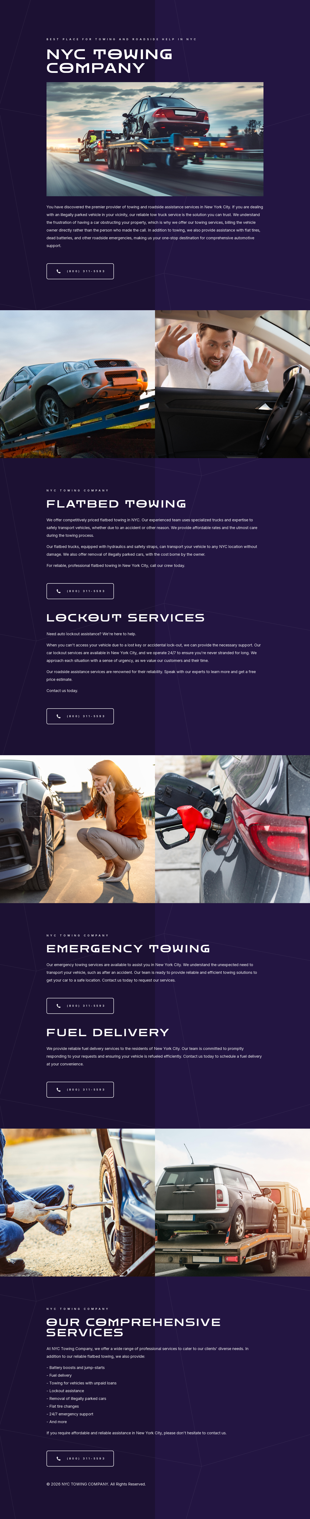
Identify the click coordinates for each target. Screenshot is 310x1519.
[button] (80, 271)
